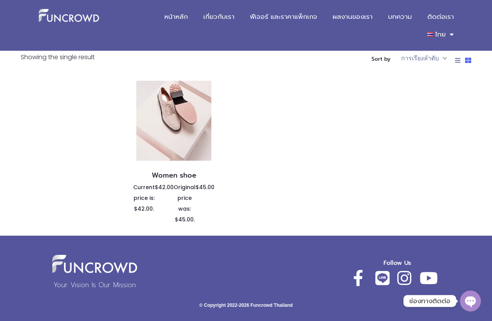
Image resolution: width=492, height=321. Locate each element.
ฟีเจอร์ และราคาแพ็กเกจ (283, 17)
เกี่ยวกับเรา (218, 17)
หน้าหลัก (176, 17)
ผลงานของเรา (353, 17)
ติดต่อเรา (440, 17)
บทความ (400, 17)
